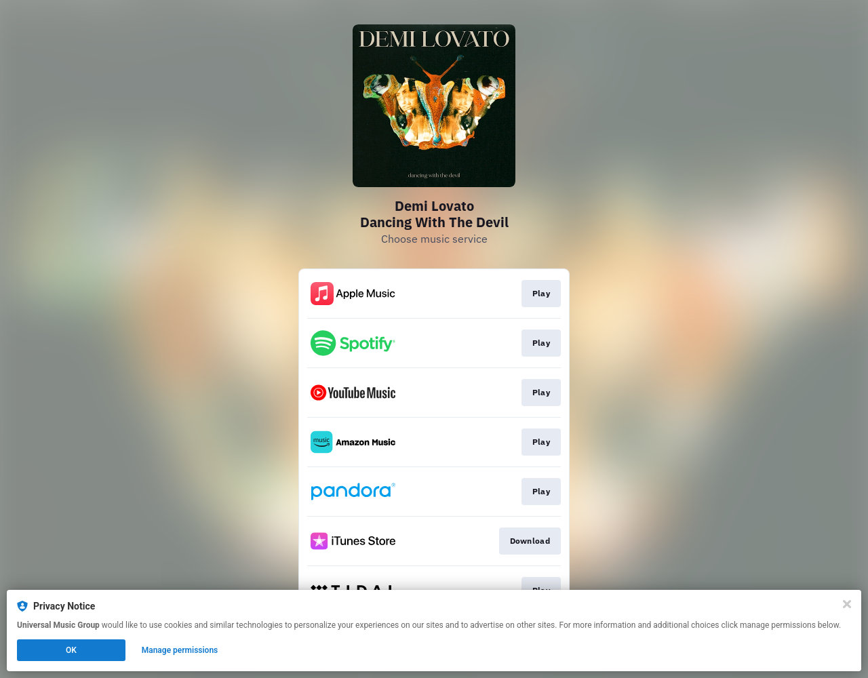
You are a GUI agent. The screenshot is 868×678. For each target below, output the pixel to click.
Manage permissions (180, 650)
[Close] (847, 604)
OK (71, 650)
